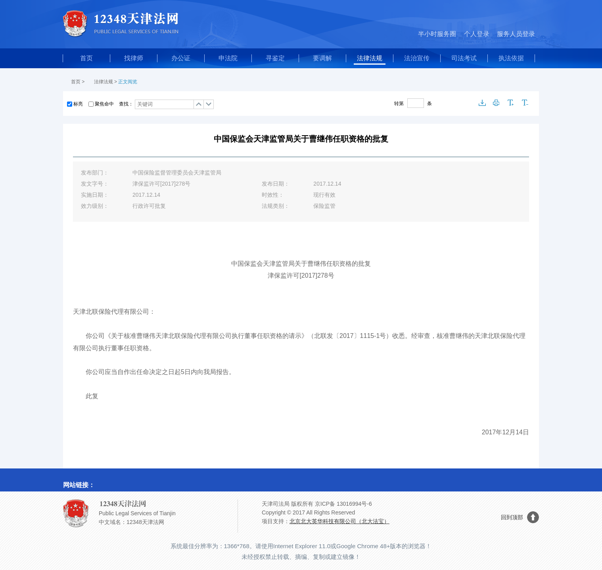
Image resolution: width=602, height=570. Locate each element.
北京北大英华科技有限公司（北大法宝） (339, 521)
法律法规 (369, 58)
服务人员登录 (516, 34)
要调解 (322, 58)
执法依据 (511, 58)
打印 (496, 103)
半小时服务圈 (437, 34)
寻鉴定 (275, 58)
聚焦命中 (104, 104)
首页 (86, 58)
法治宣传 (416, 58)
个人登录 (476, 34)
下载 (482, 103)
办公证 (180, 58)
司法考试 (464, 58)
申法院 (228, 58)
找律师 (133, 58)
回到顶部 (512, 517)
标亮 (78, 104)
